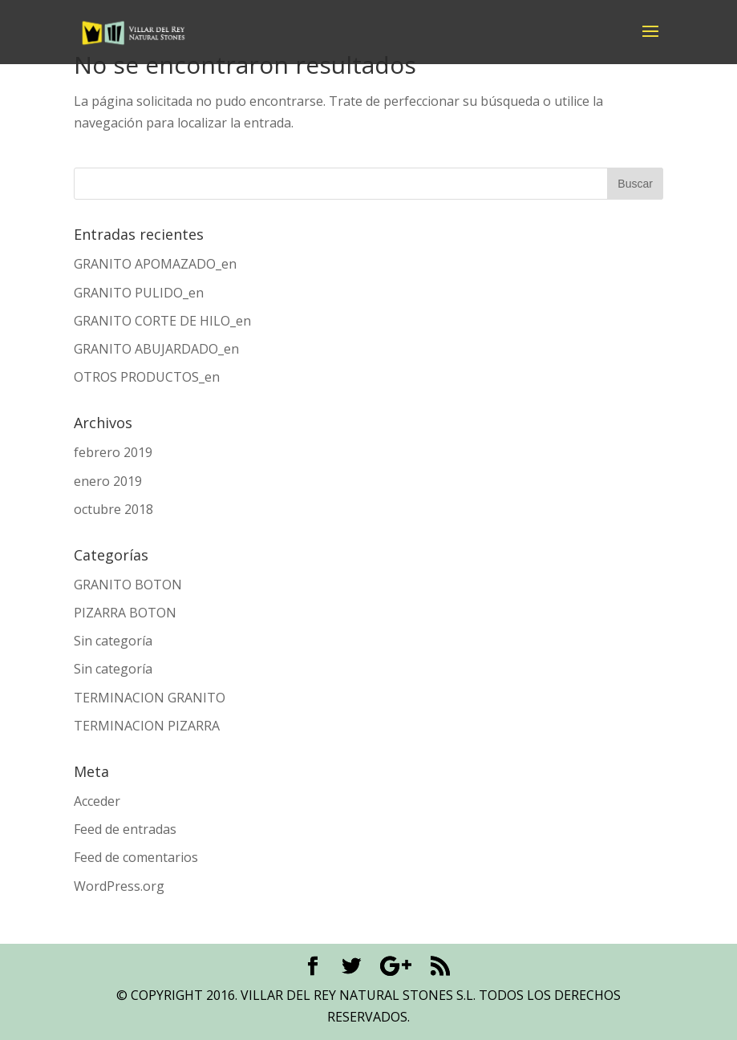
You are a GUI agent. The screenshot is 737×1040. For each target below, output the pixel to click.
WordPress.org (119, 886)
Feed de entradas (125, 829)
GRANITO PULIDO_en (139, 292)
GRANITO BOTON (128, 584)
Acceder (97, 801)
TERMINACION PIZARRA (147, 725)
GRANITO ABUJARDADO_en (156, 349)
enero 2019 (108, 481)
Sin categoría (113, 640)
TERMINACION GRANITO (149, 697)
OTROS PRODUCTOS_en (147, 377)
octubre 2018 (113, 509)
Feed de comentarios (136, 857)
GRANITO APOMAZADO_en (155, 264)
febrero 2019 (113, 452)
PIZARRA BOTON (125, 612)
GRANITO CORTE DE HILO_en (162, 321)
